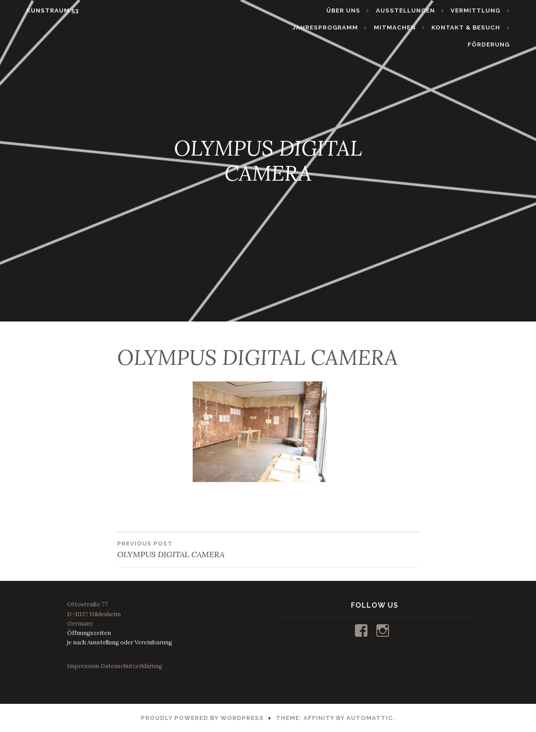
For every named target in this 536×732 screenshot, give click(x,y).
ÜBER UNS (358, 10)
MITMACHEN (409, 27)
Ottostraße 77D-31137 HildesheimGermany (94, 614)
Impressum (83, 666)
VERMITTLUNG (490, 10)
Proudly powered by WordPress (202, 718)
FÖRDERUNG (503, 44)
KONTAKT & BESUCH (480, 27)
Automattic (369, 718)
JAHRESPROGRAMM (340, 27)
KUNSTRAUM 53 (38, 10)
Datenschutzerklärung (131, 666)
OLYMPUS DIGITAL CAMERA (192, 549)
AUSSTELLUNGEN (420, 10)
